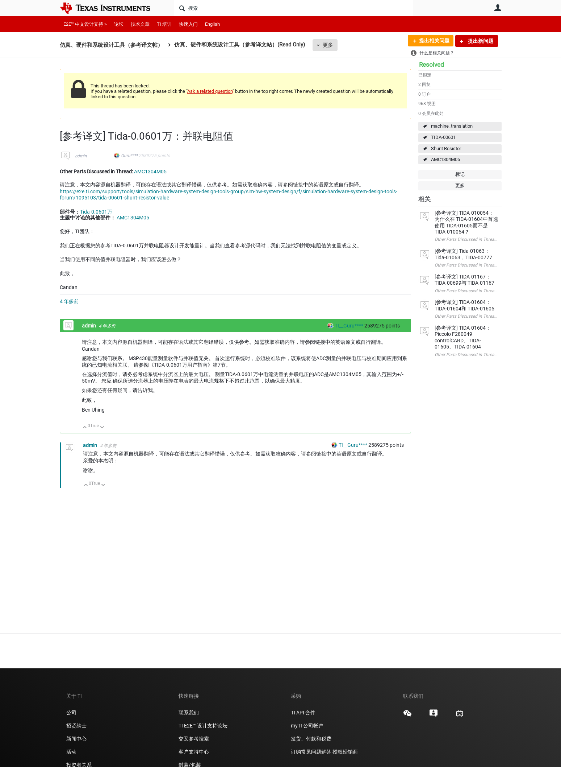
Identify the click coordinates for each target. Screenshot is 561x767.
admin (81, 155)
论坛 (118, 24)
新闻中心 (76, 739)
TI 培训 (164, 24)
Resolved (431, 64)
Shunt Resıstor (446, 148)
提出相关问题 (434, 41)
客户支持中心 (194, 752)
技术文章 (140, 24)
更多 (328, 45)
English (212, 24)
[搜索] (293, 8)
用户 (498, 7)
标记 (460, 174)
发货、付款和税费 (311, 739)
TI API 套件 (303, 713)
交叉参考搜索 (194, 739)
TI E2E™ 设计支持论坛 (203, 726)
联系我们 (189, 713)
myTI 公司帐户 (307, 726)
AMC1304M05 (445, 159)
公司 (71, 713)
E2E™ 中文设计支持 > (85, 24)
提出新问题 (480, 41)
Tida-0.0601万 (96, 212)
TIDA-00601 (443, 137)
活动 (71, 752)
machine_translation (452, 126)
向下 (102, 428)
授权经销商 (345, 752)
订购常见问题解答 (311, 752)
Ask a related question (210, 91)
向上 (85, 428)
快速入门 (188, 24)
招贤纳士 (76, 726)
